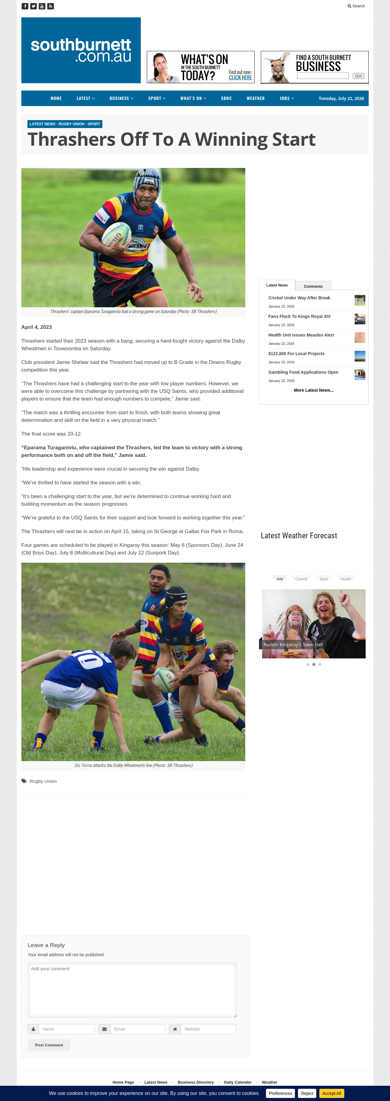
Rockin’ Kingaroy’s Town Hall (293, 644)
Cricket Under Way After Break (299, 297)
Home (56, 98)
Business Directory (196, 1082)
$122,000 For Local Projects (296, 353)
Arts (280, 579)
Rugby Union (71, 124)
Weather (256, 98)
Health (346, 579)
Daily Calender (238, 1082)
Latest (83, 98)
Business (119, 98)
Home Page (123, 1082)
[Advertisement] (258, 31)
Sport (154, 98)
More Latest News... (314, 390)
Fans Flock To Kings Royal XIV (299, 316)
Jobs (285, 98)
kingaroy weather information (366, 554)
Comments (313, 286)
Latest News (42, 124)
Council (301, 579)
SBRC (226, 98)
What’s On (191, 98)
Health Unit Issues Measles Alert (301, 335)
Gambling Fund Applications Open (303, 372)
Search (356, 6)
